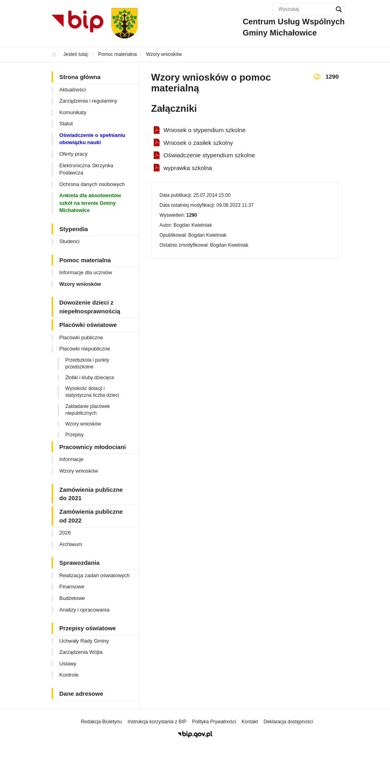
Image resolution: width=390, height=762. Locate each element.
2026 (65, 533)
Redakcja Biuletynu (101, 721)
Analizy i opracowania (84, 610)
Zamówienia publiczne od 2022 (91, 515)
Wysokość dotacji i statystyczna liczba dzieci (92, 392)
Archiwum (70, 544)
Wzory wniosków (80, 284)
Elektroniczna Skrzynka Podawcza (86, 169)
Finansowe (72, 587)
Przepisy (74, 434)
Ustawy (68, 664)
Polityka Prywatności (214, 721)
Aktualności (72, 90)
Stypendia (73, 229)
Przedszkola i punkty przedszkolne (87, 363)
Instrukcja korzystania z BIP (157, 721)
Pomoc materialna (85, 260)
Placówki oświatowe (88, 324)
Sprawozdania (79, 562)
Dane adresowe (81, 693)
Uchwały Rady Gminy (84, 641)
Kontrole (69, 675)
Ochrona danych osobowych (92, 184)
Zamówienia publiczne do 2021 (91, 493)
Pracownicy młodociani (92, 446)
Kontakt (250, 721)
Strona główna (80, 76)
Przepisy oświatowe (87, 628)
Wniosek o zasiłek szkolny (198, 142)
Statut (66, 124)
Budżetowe (72, 598)
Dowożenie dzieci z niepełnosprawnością (90, 306)
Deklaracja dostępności (288, 721)
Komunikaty (73, 112)
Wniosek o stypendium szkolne (205, 130)
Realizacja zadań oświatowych (94, 575)
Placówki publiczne (81, 337)
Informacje (71, 459)
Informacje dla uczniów (85, 272)
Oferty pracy (73, 154)
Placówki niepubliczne (84, 349)
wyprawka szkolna (188, 167)
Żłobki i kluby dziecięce (90, 377)
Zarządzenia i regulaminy (88, 101)
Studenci (69, 241)
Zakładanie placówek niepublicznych (87, 410)
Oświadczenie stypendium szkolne (209, 155)
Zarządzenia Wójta (81, 652)
